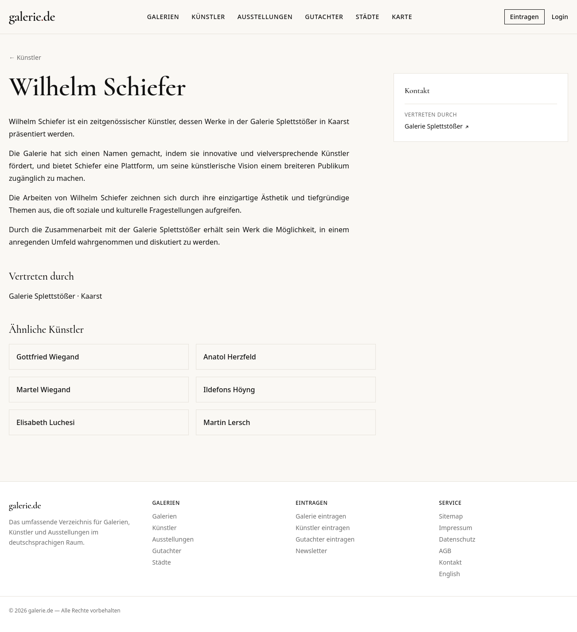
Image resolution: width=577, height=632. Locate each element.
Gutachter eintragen (325, 539)
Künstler (208, 16)
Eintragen (524, 16)
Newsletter (311, 550)
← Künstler (25, 57)
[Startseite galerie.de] (32, 17)
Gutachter (324, 16)
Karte (402, 16)
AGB (445, 550)
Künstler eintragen (323, 527)
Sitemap (451, 516)
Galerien (163, 16)
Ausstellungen (265, 16)
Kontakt (450, 562)
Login (560, 16)
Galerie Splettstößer (437, 126)
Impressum (455, 527)
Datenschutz (457, 539)
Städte (367, 16)
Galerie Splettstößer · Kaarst (55, 296)
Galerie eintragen (321, 516)
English (449, 574)
